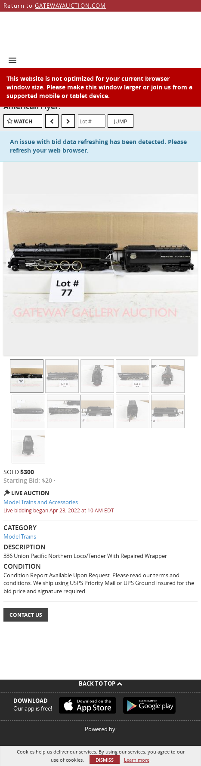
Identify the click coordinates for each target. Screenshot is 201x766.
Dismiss (105, 760)
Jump (120, 121)
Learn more (136, 760)
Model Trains (19, 536)
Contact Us (25, 615)
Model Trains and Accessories (40, 502)
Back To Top (100, 683)
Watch (23, 121)
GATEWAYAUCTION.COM (70, 5)
